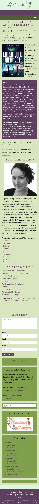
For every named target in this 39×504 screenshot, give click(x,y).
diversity (30, 298)
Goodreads (6, 145)
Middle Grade (12, 458)
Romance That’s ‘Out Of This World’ (16, 273)
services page (17, 390)
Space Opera (25, 300)
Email (5, 339)
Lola (25, 30)
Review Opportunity (15, 472)
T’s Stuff (5, 287)
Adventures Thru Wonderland (13, 271)
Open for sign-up (14, 466)
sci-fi (4, 300)
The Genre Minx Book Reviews (13, 284)
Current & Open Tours (14, 495)
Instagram (7, 254)
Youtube (6, 256)
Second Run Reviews (10, 276)
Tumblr (6, 251)
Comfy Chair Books (9, 279)
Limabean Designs (8, 502)
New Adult (11, 461)
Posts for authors (14, 469)
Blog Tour (11, 445)
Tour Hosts (28, 492)
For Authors (18, 492)
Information (12, 456)
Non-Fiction (12, 464)
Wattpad (6, 259)
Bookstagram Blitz (14, 450)
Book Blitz (11, 448)
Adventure (20, 298)
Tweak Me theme (21, 502)
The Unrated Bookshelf (11, 292)
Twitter (6, 246)
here (11, 398)
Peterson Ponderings (10, 295)
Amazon (6, 262)
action (10, 298)
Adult (33, 30)
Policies (20, 497)
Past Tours (29, 495)
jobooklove (6, 289)
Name (5, 332)
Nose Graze (33, 502)
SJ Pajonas (13, 300)
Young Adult (12, 474)
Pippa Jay (5, 281)
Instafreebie (6, 155)
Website (6, 241)
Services (8, 492)
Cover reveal (8, 31)
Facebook (7, 243)
